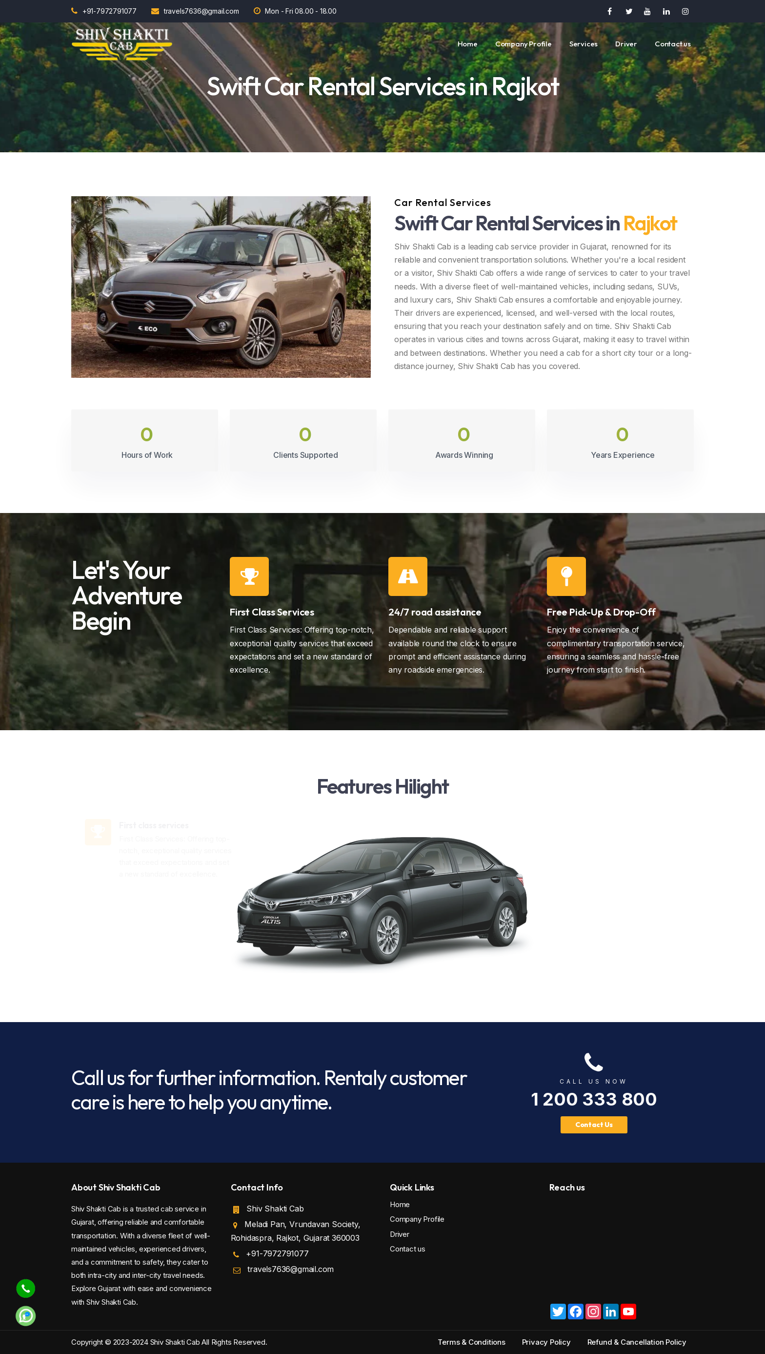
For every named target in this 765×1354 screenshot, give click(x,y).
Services (583, 43)
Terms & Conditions (471, 1342)
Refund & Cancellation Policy (636, 1342)
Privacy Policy (546, 1342)
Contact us (673, 43)
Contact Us (594, 1124)
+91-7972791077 (104, 11)
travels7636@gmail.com (195, 11)
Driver (626, 43)
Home (468, 43)
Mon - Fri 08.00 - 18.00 (295, 11)
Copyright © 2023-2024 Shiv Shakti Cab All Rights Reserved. (169, 1342)
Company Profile (523, 43)
